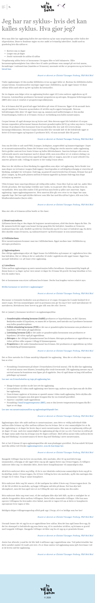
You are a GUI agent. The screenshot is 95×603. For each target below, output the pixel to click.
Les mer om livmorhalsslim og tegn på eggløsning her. (26, 379)
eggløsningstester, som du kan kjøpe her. (45, 446)
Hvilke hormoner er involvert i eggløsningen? (22, 287)
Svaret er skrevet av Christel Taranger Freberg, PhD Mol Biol (65, 139)
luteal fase (6, 69)
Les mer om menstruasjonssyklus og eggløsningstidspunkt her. (30, 409)
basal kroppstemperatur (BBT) (32, 402)
